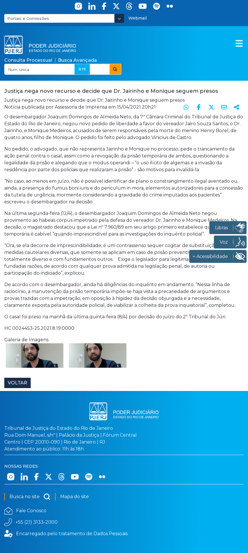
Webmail (137, 18)
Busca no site (29, 496)
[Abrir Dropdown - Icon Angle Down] (119, 18)
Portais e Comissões (28, 18)
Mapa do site (74, 496)
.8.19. (82, 69)
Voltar (17, 383)
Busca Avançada (77, 60)
